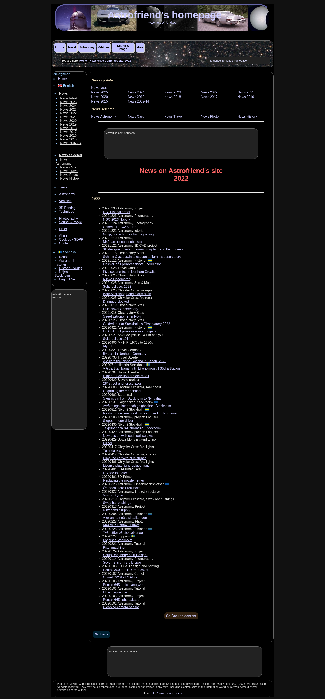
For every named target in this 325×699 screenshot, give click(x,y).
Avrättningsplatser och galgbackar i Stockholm (137, 406)
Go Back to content (181, 616)
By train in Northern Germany (124, 353)
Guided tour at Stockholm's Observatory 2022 (136, 324)
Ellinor (107, 443)
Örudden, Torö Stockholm (122, 488)
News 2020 (68, 120)
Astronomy (87, 47)
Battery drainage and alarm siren (127, 294)
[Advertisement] (68, 365)
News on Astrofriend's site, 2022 (110, 60)
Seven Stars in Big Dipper (122, 562)
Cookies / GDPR (71, 239)
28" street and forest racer (122, 383)
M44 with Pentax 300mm (121, 525)
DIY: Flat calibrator (116, 212)
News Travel (69, 171)
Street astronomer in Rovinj (123, 316)
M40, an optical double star (123, 242)
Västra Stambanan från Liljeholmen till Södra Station (141, 368)
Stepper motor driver (118, 421)
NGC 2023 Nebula (116, 219)
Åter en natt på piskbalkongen (125, 517)
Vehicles (103, 47)
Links (63, 229)
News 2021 (68, 117)
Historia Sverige (70, 268)
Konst (63, 257)
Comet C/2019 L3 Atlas (120, 577)
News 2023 (68, 109)
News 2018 (68, 128)
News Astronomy (63, 161)
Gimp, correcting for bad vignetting (128, 234)
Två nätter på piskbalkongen (124, 532)
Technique (66, 211)
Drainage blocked (116, 301)
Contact (64, 243)
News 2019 (68, 124)
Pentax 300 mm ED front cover (125, 570)
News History (70, 178)
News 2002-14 (70, 143)
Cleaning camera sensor (121, 607)
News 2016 (68, 135)
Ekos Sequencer (115, 592)
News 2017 (68, 132)
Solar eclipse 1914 (116, 338)
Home (59, 47)
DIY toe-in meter (115, 473)
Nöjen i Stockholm (62, 273)
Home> (84, 60)
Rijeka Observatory (117, 279)
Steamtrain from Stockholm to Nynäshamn (134, 398)
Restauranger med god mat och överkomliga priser (140, 413)
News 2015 (68, 139)
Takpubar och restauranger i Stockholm (132, 428)
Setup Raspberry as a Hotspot (125, 555)
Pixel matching (114, 547)
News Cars (68, 167)
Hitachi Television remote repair (126, 376)
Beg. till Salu (68, 279)
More (140, 47)
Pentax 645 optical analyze (123, 585)
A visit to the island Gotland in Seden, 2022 (134, 361)
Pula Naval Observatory (120, 309)
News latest (68, 98)
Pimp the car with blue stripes (124, 458)
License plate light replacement (126, 465)
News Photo (69, 174)
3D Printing (67, 208)
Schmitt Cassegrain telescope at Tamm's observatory (142, 256)
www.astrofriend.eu (162, 22)
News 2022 (68, 113)
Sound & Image (123, 47)
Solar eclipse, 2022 (117, 286)
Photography (68, 218)
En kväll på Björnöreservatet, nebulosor (132, 264)
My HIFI (109, 346)
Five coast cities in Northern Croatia (129, 271)
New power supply (116, 510)
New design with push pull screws (128, 435)
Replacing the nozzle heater (123, 480)
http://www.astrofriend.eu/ (167, 693)
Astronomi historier (64, 262)
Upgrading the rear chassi (122, 391)
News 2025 (68, 102)
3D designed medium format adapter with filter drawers (143, 249)
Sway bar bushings (117, 503)
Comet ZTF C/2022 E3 (119, 227)
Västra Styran (113, 495)
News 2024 (68, 105)
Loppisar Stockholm (117, 540)
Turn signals (112, 450)
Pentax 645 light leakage (121, 599)
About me (66, 236)
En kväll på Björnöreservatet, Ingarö (129, 331)
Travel (72, 47)
